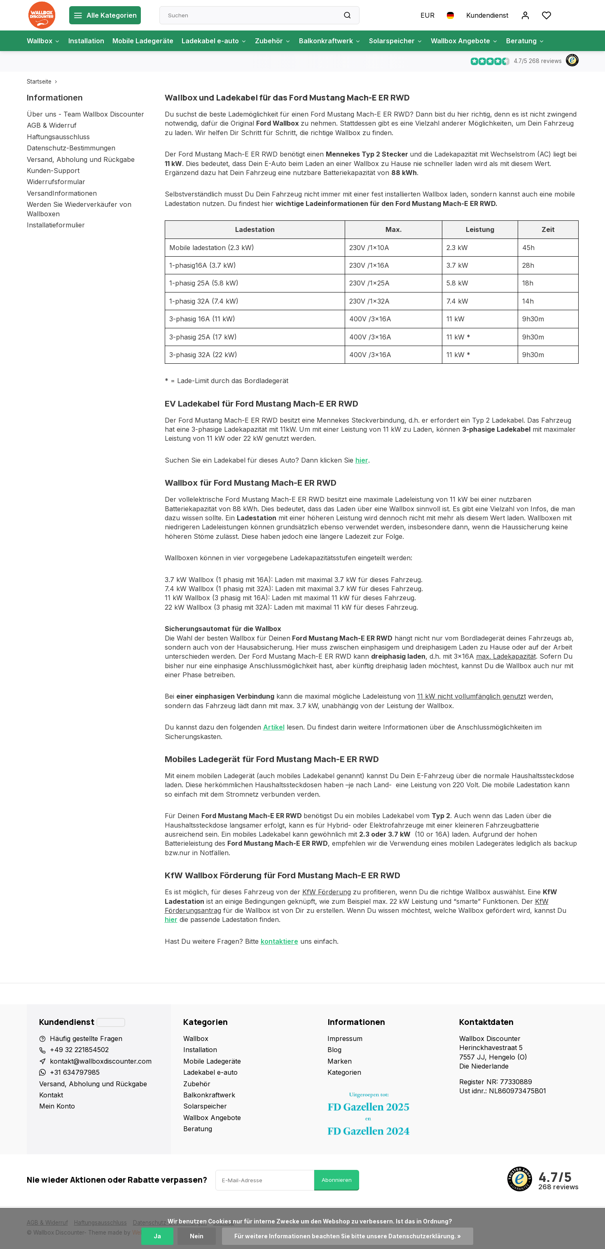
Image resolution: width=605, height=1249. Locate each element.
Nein (196, 1236)
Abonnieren (337, 1179)
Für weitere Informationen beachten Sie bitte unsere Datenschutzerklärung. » (347, 1236)
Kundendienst (487, 15)
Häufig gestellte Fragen (86, 1038)
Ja (157, 1236)
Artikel (274, 727)
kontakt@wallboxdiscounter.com (101, 1061)
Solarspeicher (396, 41)
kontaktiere (279, 941)
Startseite (44, 81)
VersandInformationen (62, 193)
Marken (339, 1061)
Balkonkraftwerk (330, 41)
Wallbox (43, 41)
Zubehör (273, 41)
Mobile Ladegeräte (142, 41)
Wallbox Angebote (464, 41)
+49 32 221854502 (79, 1050)
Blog (334, 1050)
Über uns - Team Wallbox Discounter (85, 114)
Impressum (344, 1038)
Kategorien (344, 1072)
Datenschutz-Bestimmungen (71, 148)
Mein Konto (57, 1106)
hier (361, 460)
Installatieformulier (56, 225)
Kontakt (51, 1095)
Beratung (525, 41)
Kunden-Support (53, 170)
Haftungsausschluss (58, 137)
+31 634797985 (75, 1072)
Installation (86, 41)
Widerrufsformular (56, 182)
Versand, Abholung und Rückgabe (81, 159)
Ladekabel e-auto (214, 41)
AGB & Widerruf (52, 125)
